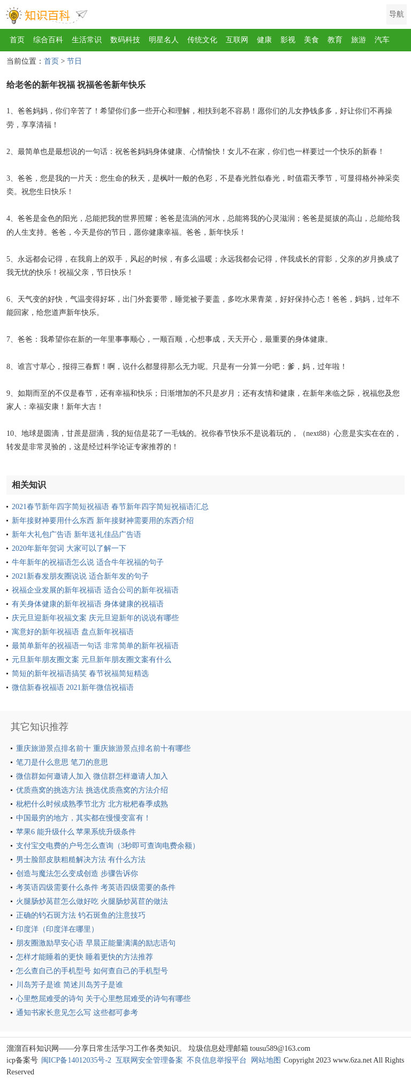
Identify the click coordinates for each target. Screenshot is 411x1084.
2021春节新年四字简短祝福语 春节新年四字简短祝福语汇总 (110, 507)
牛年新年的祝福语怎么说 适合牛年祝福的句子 (88, 562)
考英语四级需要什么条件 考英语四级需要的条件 (96, 887)
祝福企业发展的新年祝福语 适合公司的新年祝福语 (95, 590)
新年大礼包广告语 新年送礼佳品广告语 (76, 535)
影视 (287, 40)
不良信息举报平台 (217, 1060)
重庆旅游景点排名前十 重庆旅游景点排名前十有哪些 (103, 748)
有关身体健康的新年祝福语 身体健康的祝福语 (88, 604)
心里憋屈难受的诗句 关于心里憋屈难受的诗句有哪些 (103, 999)
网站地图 (266, 1060)
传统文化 (202, 40)
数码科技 (125, 40)
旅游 (358, 40)
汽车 (382, 40)
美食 (311, 40)
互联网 (237, 40)
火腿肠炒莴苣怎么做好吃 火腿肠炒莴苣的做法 (92, 901)
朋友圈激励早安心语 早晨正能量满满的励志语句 (96, 943)
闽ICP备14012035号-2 (76, 1060)
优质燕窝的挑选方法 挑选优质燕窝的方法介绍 (92, 790)
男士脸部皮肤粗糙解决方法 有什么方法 (81, 860)
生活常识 (87, 40)
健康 (264, 40)
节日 (74, 61)
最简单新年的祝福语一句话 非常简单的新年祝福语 (95, 646)
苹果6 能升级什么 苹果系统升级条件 (76, 832)
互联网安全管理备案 (149, 1060)
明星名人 (164, 40)
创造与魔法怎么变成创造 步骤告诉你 (77, 874)
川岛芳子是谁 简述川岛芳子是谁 (69, 985)
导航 (396, 14)
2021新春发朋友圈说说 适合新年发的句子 (80, 576)
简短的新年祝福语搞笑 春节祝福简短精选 (80, 674)
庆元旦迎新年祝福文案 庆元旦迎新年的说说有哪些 (95, 618)
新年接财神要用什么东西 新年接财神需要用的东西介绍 (103, 521)
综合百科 (48, 40)
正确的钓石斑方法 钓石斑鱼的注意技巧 (81, 915)
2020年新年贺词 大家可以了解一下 (69, 548)
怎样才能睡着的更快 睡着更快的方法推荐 (84, 957)
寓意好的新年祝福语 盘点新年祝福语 (73, 632)
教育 (335, 40)
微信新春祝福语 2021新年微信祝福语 (73, 687)
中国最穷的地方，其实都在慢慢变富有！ (83, 818)
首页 (17, 40)
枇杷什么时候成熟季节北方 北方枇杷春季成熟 (92, 804)
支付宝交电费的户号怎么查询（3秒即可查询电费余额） (108, 846)
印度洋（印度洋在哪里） (57, 929)
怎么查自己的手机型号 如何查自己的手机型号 (92, 971)
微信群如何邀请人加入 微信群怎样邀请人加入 (92, 776)
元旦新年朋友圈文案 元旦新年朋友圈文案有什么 (91, 660)
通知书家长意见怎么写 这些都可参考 (77, 1013)
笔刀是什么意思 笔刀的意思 (62, 762)
